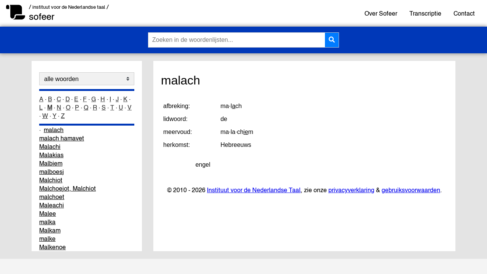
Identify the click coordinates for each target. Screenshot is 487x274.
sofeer (41, 16)
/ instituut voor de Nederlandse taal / (69, 7)
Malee (47, 213)
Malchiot (50, 180)
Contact (464, 13)
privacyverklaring (351, 190)
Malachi (49, 146)
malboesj (51, 171)
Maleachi (51, 205)
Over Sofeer (380, 13)
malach (54, 130)
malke (47, 238)
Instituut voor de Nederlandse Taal (254, 190)
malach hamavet (61, 138)
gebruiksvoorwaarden (411, 190)
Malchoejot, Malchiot (67, 188)
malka (47, 222)
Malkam (49, 230)
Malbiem (50, 163)
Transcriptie (425, 13)
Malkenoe (52, 247)
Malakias (51, 155)
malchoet (51, 197)
